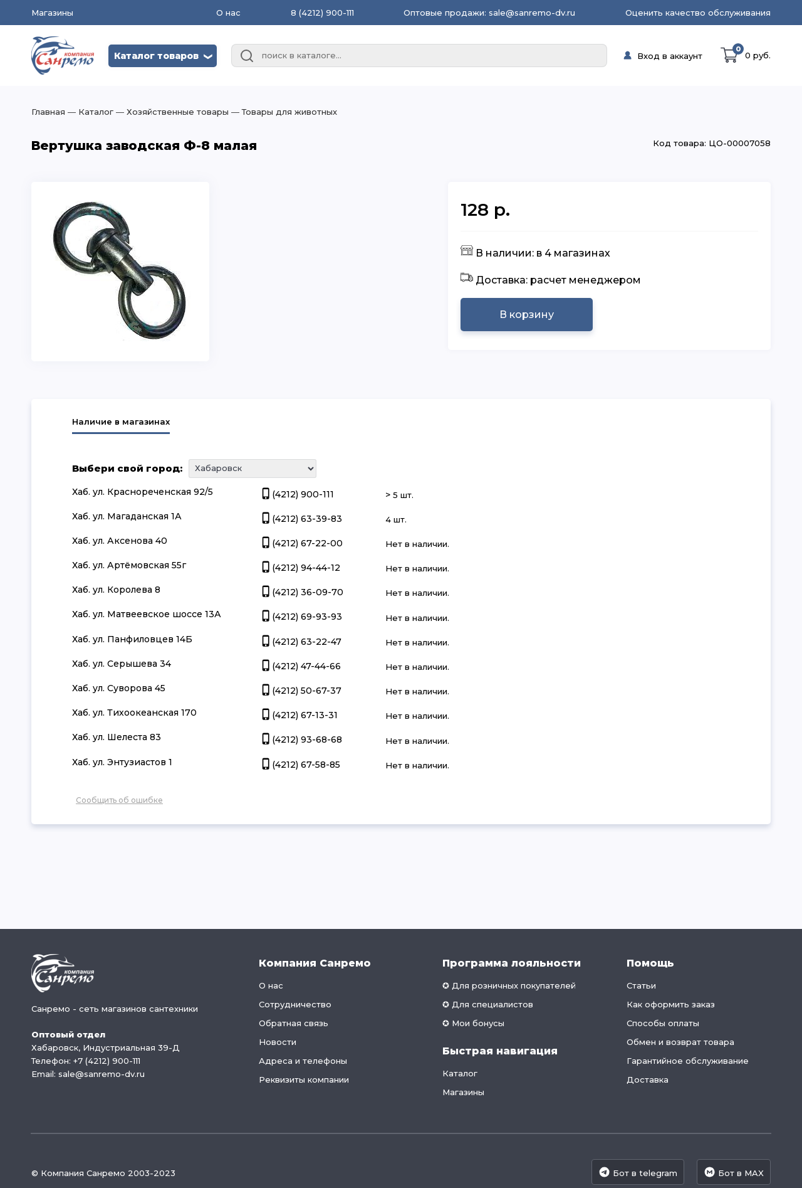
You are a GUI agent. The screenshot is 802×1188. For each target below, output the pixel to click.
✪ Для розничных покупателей (509, 985)
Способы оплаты (663, 1023)
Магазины (52, 13)
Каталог (459, 1073)
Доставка (648, 1079)
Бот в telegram (637, 1172)
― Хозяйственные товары (171, 112)
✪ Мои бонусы (473, 1023)
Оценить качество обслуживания (698, 13)
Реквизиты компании (304, 1079)
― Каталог (89, 112)
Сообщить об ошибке (119, 800)
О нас (228, 13)
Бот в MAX (734, 1172)
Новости (277, 1042)
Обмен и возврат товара (680, 1042)
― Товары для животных (283, 112)
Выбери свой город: (127, 468)
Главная (48, 112)
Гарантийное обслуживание (688, 1061)
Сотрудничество (295, 1004)
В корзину (526, 315)
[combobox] (419, 56)
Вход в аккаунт (669, 56)
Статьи (641, 985)
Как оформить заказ (671, 1004)
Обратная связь (293, 1023)
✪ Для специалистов (487, 1004)
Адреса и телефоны (303, 1061)
